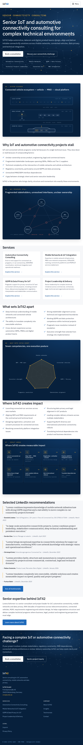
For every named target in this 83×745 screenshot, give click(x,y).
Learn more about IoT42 (14, 622)
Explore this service (12, 272)
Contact (46, 716)
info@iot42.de (7, 695)
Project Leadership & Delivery (13, 716)
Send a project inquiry (35, 659)
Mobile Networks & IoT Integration (14, 709)
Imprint (5, 727)
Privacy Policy (7, 731)
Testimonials (47, 713)
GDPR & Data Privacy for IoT (12, 713)
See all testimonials (13, 589)
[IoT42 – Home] (6, 4)
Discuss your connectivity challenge (41, 54)
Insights (46, 709)
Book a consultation (13, 54)
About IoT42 (47, 705)
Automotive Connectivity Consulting (15, 705)
